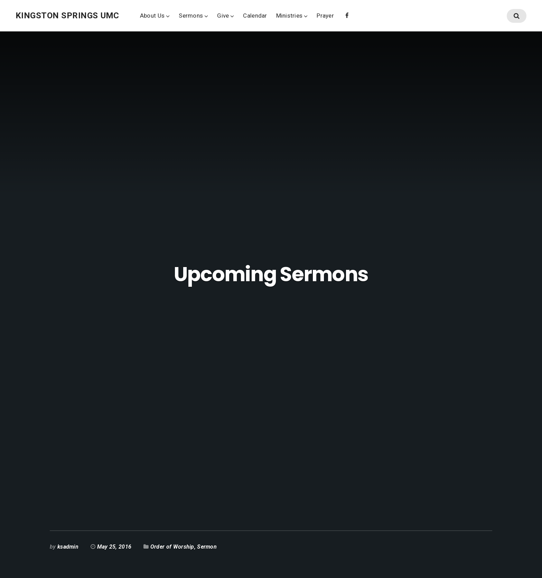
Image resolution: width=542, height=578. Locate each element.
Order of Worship (172, 546)
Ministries (289, 15)
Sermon (207, 546)
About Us (152, 15)
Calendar (255, 15)
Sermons (191, 15)
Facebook (347, 15)
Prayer (325, 15)
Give (223, 15)
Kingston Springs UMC (67, 15)
